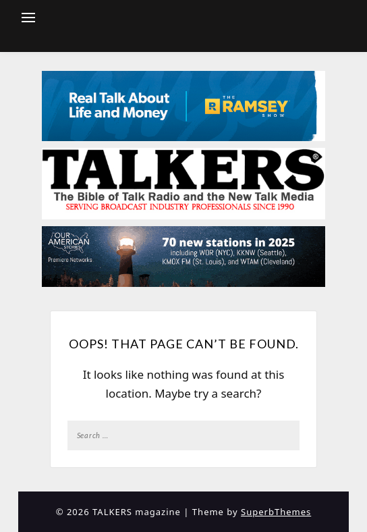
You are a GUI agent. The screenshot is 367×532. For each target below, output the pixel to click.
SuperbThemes (276, 512)
